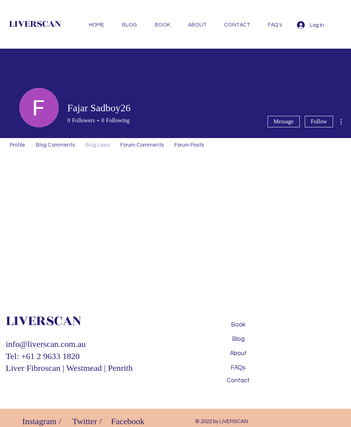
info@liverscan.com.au (46, 344)
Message (284, 121)
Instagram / (41, 421)
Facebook (127, 421)
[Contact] (238, 381)
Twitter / (87, 421)
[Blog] (238, 339)
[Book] (238, 325)
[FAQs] (238, 368)
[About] (238, 354)
